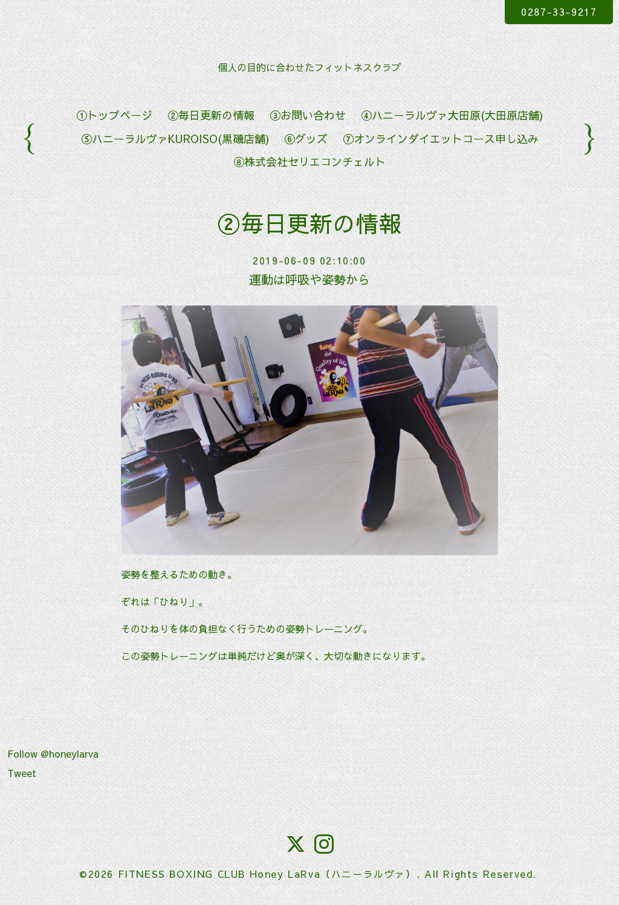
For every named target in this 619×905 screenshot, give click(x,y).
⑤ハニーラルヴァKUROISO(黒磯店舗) (175, 138)
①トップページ (114, 115)
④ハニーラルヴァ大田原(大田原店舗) (452, 115)
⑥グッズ (306, 138)
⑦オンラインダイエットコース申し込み (441, 138)
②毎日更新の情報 (210, 115)
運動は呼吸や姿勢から (309, 279)
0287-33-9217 (559, 11)
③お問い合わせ (308, 115)
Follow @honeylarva (53, 753)
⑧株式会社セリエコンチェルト (309, 161)
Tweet (21, 772)
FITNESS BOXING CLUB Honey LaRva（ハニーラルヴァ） (267, 873)
